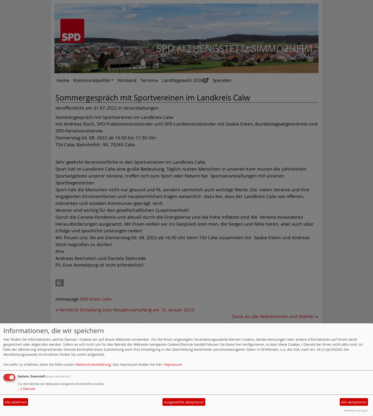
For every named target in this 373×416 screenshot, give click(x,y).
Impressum (173, 364)
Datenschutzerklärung (93, 364)
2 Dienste (26, 388)
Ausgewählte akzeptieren (184, 402)
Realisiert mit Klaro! (356, 410)
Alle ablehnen (16, 402)
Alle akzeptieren (354, 402)
